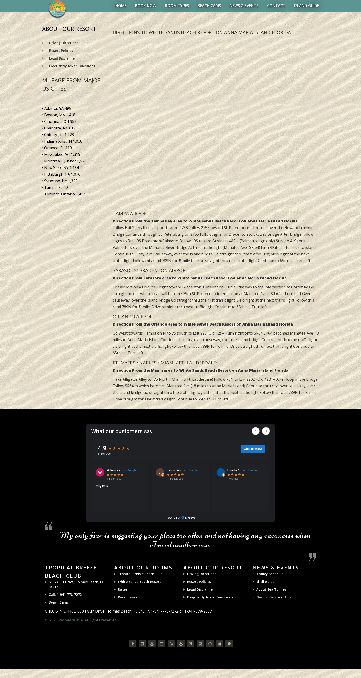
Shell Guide (265, 581)
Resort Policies (61, 50)
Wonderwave (71, 620)
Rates (122, 589)
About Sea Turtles (271, 589)
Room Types (177, 5)
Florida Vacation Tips (273, 597)
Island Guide (306, 5)
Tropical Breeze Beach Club (140, 574)
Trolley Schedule (269, 574)
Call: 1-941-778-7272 (65, 594)
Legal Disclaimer (62, 58)
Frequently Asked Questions (72, 66)
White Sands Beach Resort (139, 581)
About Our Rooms (143, 567)
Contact (276, 5)
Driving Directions (63, 42)
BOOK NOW (145, 5)
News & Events (244, 5)
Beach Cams (209, 5)
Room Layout (129, 597)
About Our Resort (213, 567)
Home (120, 5)
